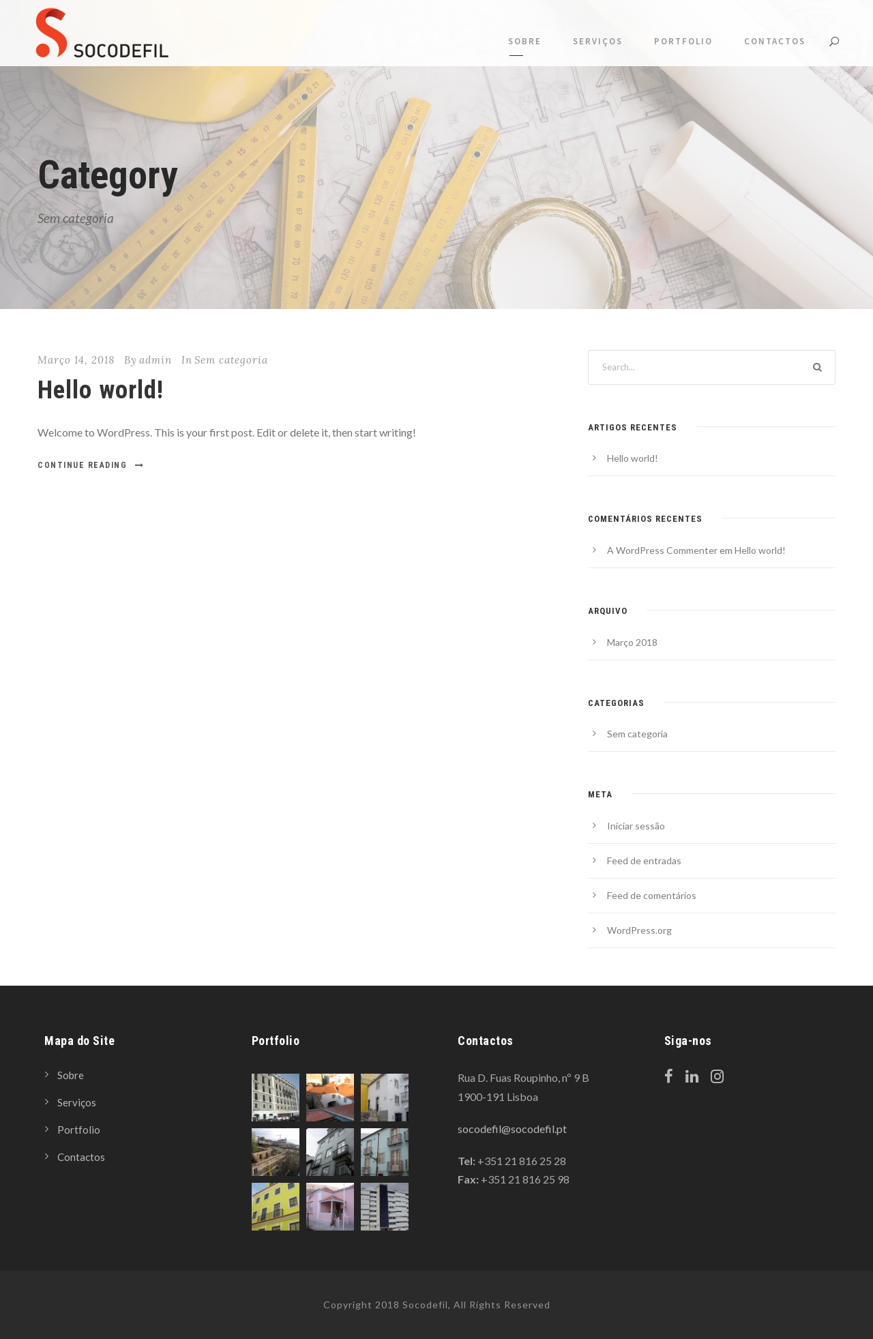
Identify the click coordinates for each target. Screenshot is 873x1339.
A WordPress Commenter (662, 550)
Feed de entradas (644, 860)
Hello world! (101, 389)
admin (155, 359)
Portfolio (683, 41)
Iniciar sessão (636, 826)
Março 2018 (632, 642)
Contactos (774, 41)
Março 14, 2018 (76, 359)
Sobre (525, 41)
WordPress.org (639, 930)
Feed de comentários (651, 895)
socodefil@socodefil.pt (512, 1128)
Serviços (598, 41)
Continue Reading (91, 465)
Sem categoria (231, 359)
